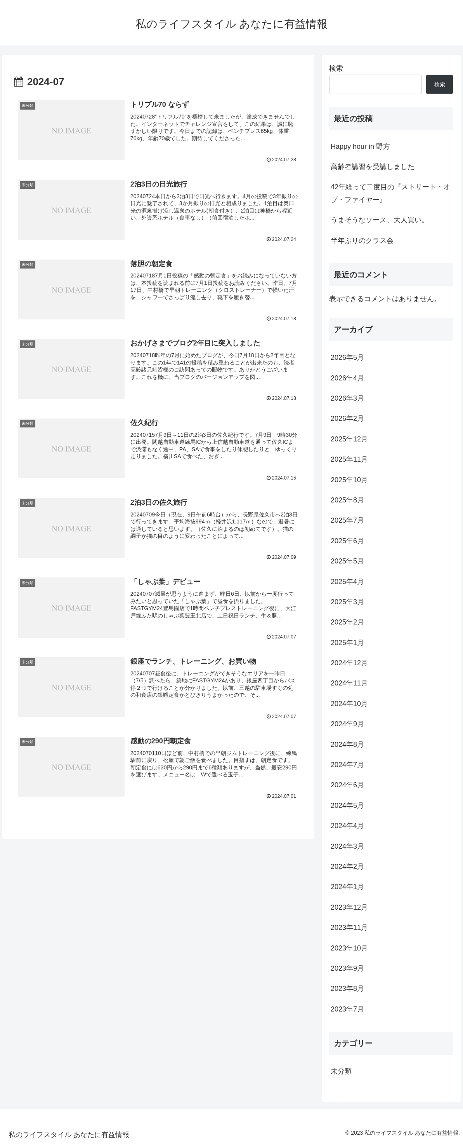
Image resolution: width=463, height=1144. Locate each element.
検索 (336, 68)
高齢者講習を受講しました (372, 167)
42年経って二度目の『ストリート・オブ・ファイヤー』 (390, 193)
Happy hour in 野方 (360, 146)
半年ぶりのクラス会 (362, 240)
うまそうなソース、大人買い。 (379, 220)
